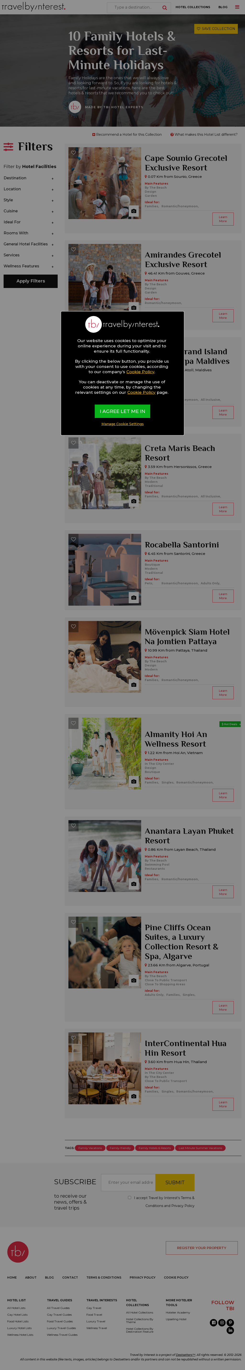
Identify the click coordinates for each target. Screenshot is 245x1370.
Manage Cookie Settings (122, 424)
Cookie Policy (140, 371)
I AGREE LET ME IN (122, 411)
